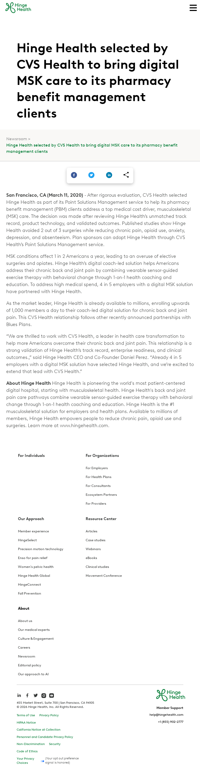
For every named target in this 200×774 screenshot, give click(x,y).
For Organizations (102, 455)
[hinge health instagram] (44, 695)
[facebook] (74, 175)
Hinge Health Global (34, 576)
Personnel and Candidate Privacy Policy (45, 737)
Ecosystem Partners (101, 495)
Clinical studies (97, 567)
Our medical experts (34, 630)
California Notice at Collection (38, 729)
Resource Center (101, 518)
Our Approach (31, 518)
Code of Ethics (27, 751)
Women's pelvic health (36, 567)
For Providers (96, 503)
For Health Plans (98, 477)
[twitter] (91, 175)
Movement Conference (104, 576)
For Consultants (98, 486)
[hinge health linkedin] (19, 698)
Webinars (93, 549)
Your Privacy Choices (25, 761)
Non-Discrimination (31, 744)
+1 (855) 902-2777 (170, 722)
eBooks (91, 558)
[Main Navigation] (193, 7)
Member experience (33, 531)
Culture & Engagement (36, 639)
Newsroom (16, 138)
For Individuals (31, 455)
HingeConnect (29, 584)
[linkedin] (109, 175)
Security (54, 744)
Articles (91, 531)
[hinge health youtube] (51, 695)
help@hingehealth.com (166, 715)
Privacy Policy (49, 715)
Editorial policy (29, 665)
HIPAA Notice (26, 722)
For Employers (97, 468)
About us (25, 621)
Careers (24, 647)
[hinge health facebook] (27, 698)
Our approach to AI (33, 674)
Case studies (95, 540)
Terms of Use (26, 715)
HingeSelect (27, 540)
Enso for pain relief (32, 558)
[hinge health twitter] (36, 698)
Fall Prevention (29, 593)
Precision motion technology (40, 549)
